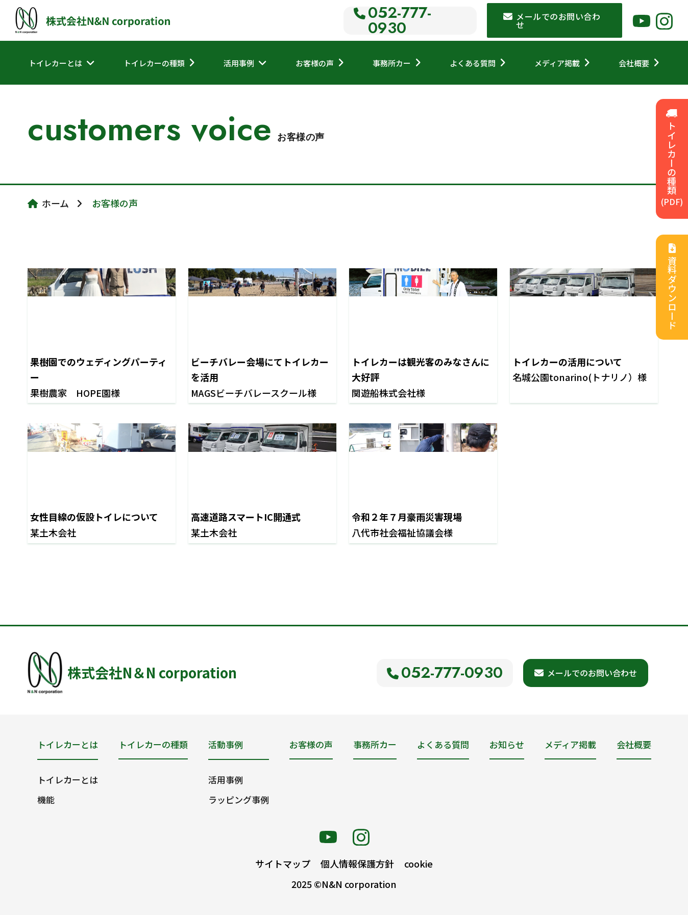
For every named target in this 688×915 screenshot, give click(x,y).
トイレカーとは (55, 63)
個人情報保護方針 (357, 863)
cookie (418, 863)
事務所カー (392, 63)
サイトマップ (282, 863)
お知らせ (506, 744)
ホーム (55, 203)
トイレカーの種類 (154, 63)
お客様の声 (315, 63)
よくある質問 (473, 63)
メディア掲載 (557, 63)
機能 (46, 799)
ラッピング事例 (238, 799)
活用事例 (239, 63)
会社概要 (634, 63)
